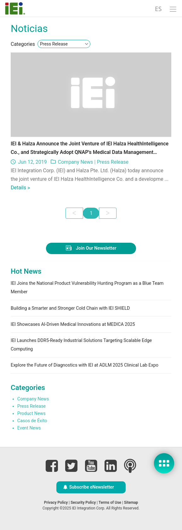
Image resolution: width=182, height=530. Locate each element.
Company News (75, 162)
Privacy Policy (56, 502)
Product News (31, 413)
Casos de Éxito (32, 420)
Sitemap (131, 502)
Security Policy (83, 502)
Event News (29, 428)
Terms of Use (110, 502)
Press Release (112, 162)
